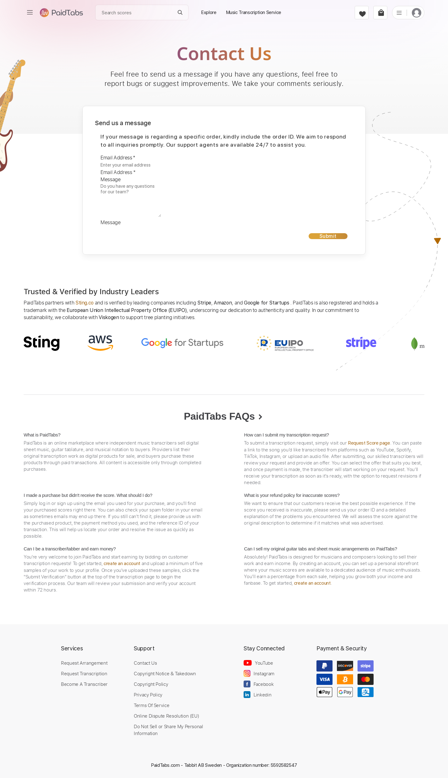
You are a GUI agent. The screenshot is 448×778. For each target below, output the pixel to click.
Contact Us (145, 663)
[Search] (180, 13)
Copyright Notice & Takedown (165, 673)
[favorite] (362, 12)
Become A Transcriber (84, 684)
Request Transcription (84, 673)
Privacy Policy (148, 694)
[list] (399, 12)
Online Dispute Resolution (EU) (166, 716)
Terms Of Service (151, 705)
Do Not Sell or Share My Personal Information (168, 729)
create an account (122, 563)
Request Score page (369, 443)
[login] (416, 12)
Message (110, 179)
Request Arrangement (84, 663)
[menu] (30, 12)
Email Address (117, 157)
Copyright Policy (151, 684)
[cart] (380, 12)
